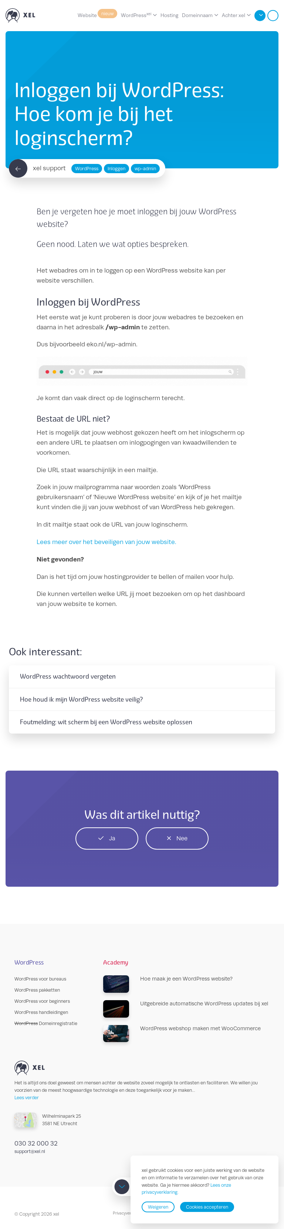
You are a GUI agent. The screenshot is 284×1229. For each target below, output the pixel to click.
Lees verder (26, 1097)
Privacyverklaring (128, 1213)
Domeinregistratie (45, 1023)
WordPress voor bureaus (40, 979)
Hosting (169, 15)
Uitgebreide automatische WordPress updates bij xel (185, 1009)
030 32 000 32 (36, 1143)
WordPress (136, 14)
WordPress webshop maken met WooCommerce (182, 1033)
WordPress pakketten (37, 990)
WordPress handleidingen (41, 1012)
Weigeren (158, 1207)
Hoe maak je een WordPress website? (168, 984)
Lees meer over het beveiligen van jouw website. (106, 542)
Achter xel (233, 15)
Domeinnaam (197, 15)
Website (97, 15)
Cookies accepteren (207, 1207)
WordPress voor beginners (42, 1001)
